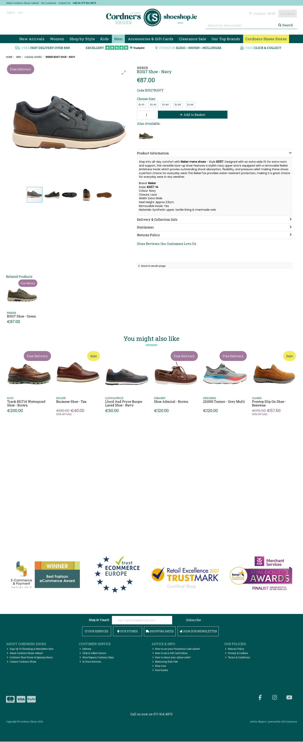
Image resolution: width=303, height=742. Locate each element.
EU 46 (190, 104)
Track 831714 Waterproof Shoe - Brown (26, 403)
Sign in (11, 12)
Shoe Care (159, 666)
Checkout (287, 13)
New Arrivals (31, 38)
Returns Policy (234, 649)
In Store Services (90, 661)
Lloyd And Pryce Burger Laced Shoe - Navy (123, 403)
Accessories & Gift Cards (150, 38)
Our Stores (127, 631)
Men (118, 38)
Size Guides (160, 670)
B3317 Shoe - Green (21, 316)
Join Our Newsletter (198, 631)
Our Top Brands (226, 38)
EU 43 (153, 104)
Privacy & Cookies (236, 653)
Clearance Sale (192, 38)
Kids (104, 38)
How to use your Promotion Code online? (176, 649)
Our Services (96, 631)
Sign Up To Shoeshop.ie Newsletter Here (30, 649)
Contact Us (64, 2)
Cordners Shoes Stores (266, 38)
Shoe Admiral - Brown (171, 401)
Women (57, 38)
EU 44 (165, 104)
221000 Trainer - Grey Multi (224, 401)
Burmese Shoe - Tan (71, 401)
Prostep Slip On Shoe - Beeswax (269, 403)
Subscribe (193, 620)
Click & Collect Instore (92, 653)
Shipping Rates (160, 631)
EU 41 (141, 104)
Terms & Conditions (237, 657)
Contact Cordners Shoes (21, 661)
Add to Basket (190, 115)
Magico (262, 722)
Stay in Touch (99, 620)
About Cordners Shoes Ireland (22, 2)
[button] (124, 72)
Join (20, 12)
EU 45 (178, 104)
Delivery (85, 649)
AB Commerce (289, 722)
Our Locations (48, 2)
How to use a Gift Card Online (170, 653)
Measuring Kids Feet (165, 661)
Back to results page (153, 266)
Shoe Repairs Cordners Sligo (96, 657)
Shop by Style (82, 38)
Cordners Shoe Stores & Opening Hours (30, 657)
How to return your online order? (171, 657)
